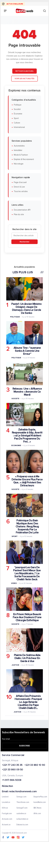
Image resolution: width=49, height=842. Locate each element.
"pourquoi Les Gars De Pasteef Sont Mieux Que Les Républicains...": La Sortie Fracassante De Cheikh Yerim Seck (27, 573)
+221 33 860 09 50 (12, 770)
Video (14, 583)
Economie (16, 445)
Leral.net (5, 797)
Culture (17, 123)
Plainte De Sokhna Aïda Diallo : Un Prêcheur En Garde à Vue (27, 658)
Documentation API (22, 210)
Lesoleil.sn (6, 802)
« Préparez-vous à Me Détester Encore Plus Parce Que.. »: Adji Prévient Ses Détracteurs (27, 481)
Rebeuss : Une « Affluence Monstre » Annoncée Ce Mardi (27, 391)
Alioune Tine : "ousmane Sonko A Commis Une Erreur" (27, 350)
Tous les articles (21, 191)
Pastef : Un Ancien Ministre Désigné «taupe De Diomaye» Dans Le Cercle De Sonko (26, 308)
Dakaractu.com (22, 825)
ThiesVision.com (22, 802)
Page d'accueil (20, 182)
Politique (17, 105)
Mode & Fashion (21, 155)
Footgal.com (7, 813)
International (19, 127)
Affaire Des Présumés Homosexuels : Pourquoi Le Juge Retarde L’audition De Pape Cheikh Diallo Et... (28, 702)
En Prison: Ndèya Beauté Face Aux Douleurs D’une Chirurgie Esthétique (27, 617)
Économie (18, 114)
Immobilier (18, 150)
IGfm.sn (5, 808)
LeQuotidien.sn (22, 819)
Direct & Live (19, 187)
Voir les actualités (24, 78)
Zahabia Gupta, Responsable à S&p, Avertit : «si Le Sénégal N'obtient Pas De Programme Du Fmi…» (27, 435)
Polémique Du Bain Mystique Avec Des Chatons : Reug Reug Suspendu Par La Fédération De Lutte (27, 526)
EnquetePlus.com (40, 797)
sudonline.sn (21, 813)
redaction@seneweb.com (23, 791)
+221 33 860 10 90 (34, 765)
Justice (15, 665)
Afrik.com (37, 813)
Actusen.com (7, 819)
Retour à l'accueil (24, 71)
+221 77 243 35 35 (12, 765)
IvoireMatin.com (40, 802)
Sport (16, 118)
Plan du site (19, 214)
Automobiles (19, 146)
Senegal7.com (21, 808)
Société (17, 109)
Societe (15, 399)
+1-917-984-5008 (11, 780)
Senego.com (21, 797)
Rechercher (24, 242)
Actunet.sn (6, 825)
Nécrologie (18, 164)
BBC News (37, 808)
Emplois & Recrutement (24, 159)
